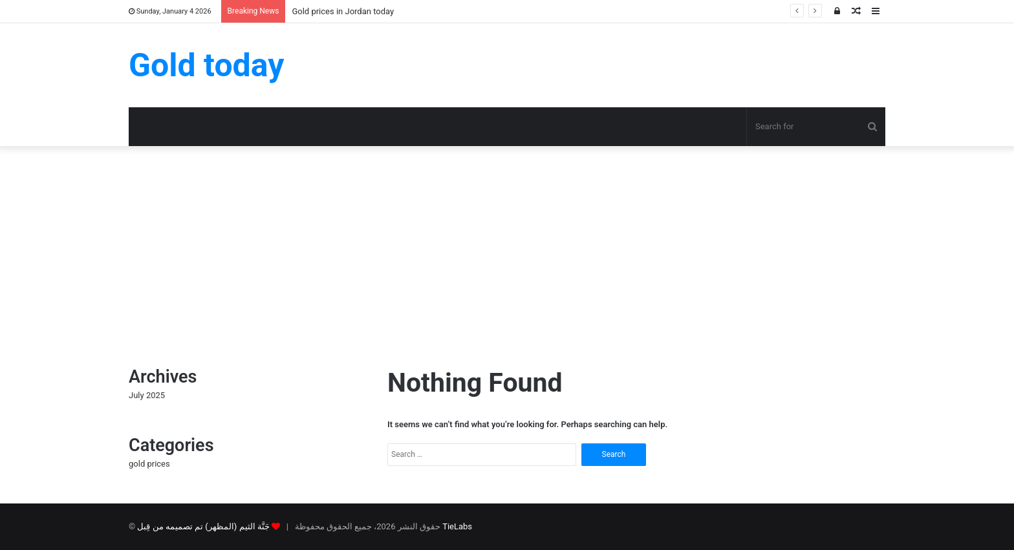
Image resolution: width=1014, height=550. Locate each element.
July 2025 (147, 395)
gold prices (149, 464)
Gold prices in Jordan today (343, 11)
